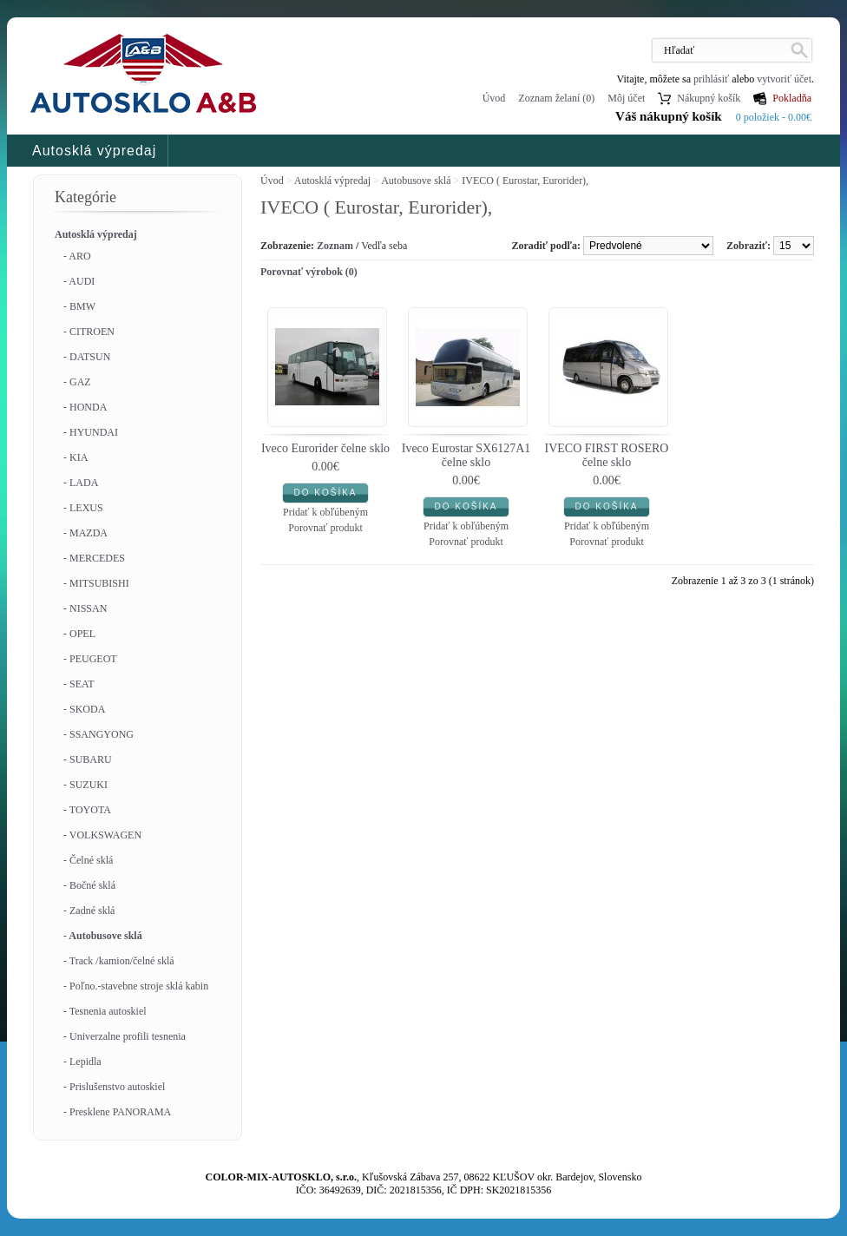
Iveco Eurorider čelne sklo (325, 448)
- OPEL (79, 634)
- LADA (80, 483)
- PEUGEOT (90, 659)
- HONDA (85, 407)
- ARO (77, 256)
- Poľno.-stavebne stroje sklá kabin (135, 986)
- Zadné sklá (89, 910)
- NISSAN (85, 608)
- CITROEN (89, 331)
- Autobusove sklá (102, 936)
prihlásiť (711, 79)
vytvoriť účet (784, 79)
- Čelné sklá (88, 860)
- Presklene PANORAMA (117, 1112)
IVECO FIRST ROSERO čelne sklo (607, 455)
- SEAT (79, 684)
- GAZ (77, 382)
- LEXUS (83, 508)
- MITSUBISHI (96, 583)
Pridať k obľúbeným (325, 512)
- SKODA (84, 709)
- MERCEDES (94, 558)
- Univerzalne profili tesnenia (124, 1036)
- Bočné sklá (89, 885)
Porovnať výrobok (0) (309, 272)
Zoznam (335, 246)
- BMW (79, 306)
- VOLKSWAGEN (102, 835)
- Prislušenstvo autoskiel (114, 1087)
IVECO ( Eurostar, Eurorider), (525, 180)
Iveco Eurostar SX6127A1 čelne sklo (466, 455)
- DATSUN (86, 357)
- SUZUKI (85, 785)
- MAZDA (85, 533)
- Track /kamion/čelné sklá (118, 961)
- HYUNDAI (90, 432)
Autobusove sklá (415, 180)
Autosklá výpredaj (94, 150)
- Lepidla (82, 1061)
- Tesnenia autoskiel (105, 1011)
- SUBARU (87, 759)
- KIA (75, 457)
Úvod (494, 98)
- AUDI (79, 281)
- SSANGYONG (98, 734)
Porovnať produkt (325, 528)
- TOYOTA (87, 810)
